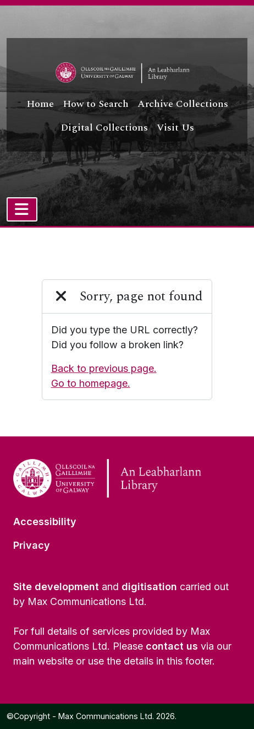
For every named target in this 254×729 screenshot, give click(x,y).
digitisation (149, 586)
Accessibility (44, 521)
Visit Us (175, 127)
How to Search (96, 103)
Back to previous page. (104, 368)
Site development (56, 586)
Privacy (31, 545)
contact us (172, 646)
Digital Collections (104, 127)
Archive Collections (182, 103)
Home (40, 103)
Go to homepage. (90, 383)
